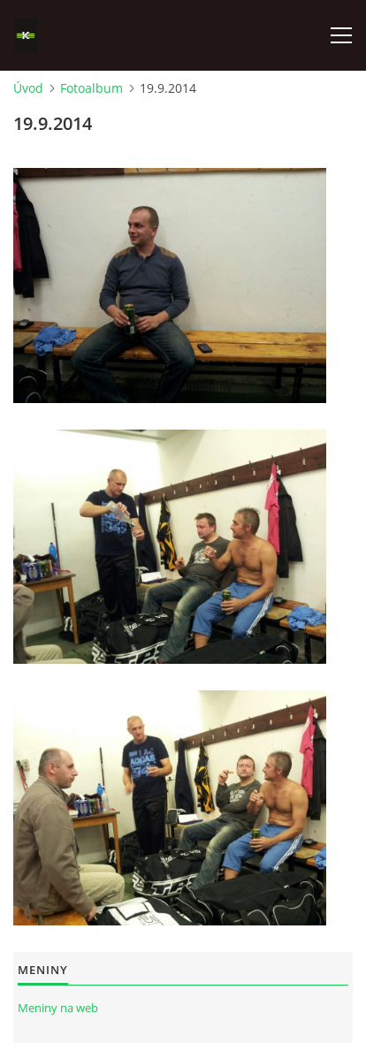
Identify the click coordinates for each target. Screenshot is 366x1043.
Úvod (28, 88)
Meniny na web (58, 1008)
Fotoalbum (91, 88)
